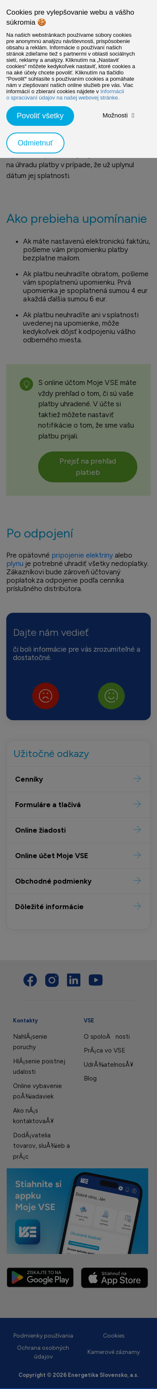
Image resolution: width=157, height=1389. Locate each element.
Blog (90, 1078)
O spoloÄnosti (107, 1036)
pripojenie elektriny (82, 555)
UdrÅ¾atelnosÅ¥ (108, 1064)
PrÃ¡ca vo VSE (104, 1050)
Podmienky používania (43, 1335)
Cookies (114, 1335)
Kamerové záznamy (114, 1352)
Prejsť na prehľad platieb (87, 466)
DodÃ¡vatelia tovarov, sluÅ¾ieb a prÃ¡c (41, 1146)
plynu (15, 563)
